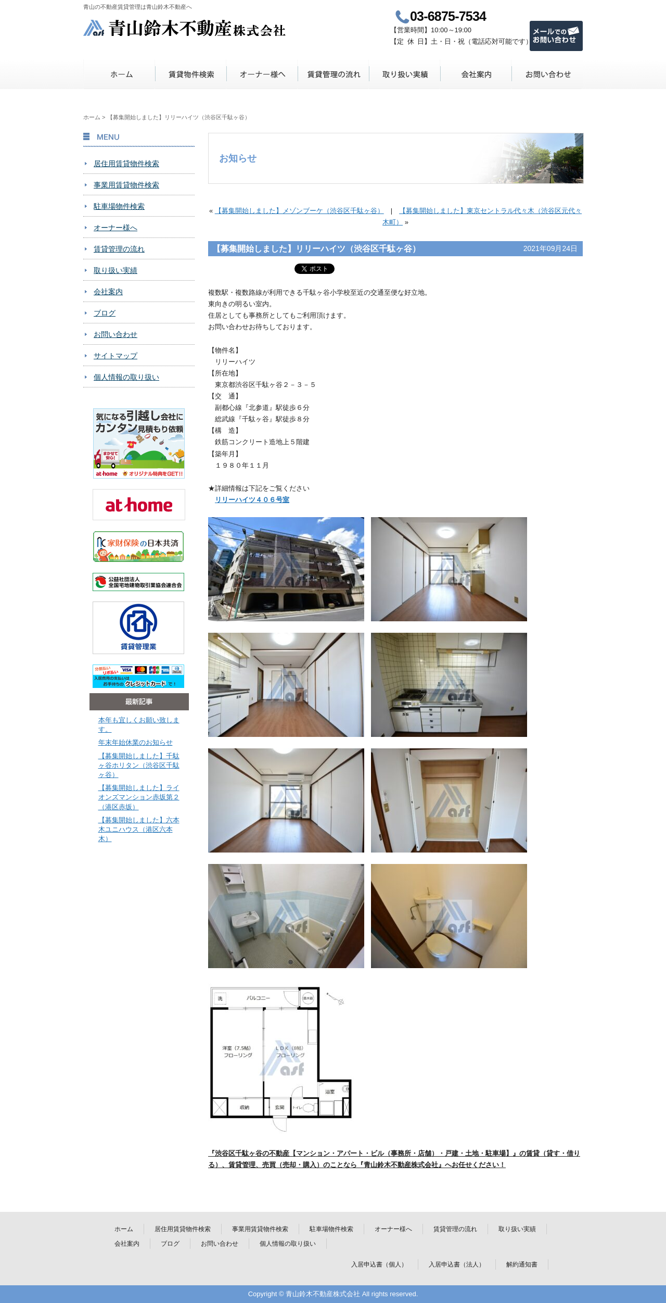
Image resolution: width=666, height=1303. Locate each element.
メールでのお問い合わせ (556, 36)
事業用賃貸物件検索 (126, 185)
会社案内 (475, 74)
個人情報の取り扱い (126, 377)
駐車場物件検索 (119, 206)
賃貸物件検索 (190, 74)
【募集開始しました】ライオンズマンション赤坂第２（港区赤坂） (139, 797)
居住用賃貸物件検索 (126, 163)
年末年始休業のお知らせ (135, 742)
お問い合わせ (547, 74)
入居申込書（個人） (379, 1264)
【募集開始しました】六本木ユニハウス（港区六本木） (139, 829)
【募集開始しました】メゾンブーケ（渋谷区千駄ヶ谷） (299, 211)
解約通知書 (521, 1264)
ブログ (105, 313)
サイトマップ (115, 356)
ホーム (119, 74)
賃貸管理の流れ (333, 74)
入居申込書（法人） (457, 1264)
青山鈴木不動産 (185, 28)
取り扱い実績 (404, 74)
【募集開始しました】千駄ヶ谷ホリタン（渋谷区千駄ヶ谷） (139, 765)
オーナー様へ (262, 74)
